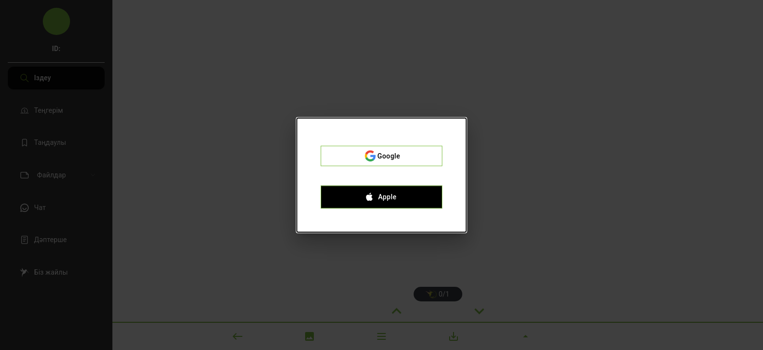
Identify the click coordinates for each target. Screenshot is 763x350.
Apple (381, 197)
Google (381, 156)
